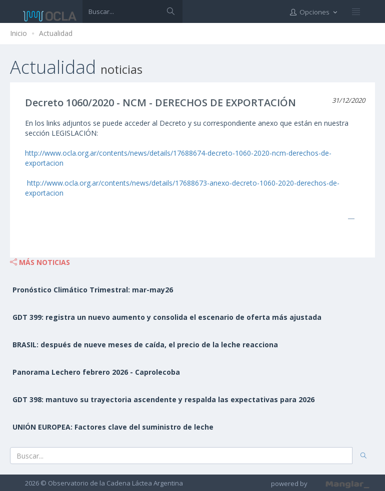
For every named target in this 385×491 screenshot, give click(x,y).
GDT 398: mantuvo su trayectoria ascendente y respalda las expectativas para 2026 (163, 399)
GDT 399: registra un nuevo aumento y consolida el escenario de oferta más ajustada (167, 317)
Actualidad (55, 33)
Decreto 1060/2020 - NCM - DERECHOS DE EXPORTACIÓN (160, 102)
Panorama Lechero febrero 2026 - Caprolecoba (96, 372)
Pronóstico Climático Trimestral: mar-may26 (92, 289)
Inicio (18, 33)
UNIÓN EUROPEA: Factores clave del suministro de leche (113, 427)
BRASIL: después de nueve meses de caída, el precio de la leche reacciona (145, 344)
